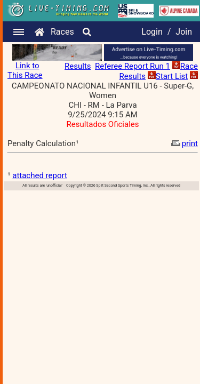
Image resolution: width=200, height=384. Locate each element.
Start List (172, 76)
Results (78, 66)
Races (62, 32)
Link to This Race (25, 70)
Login (151, 32)
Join (183, 32)
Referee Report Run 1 (132, 66)
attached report (39, 175)
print (183, 143)
